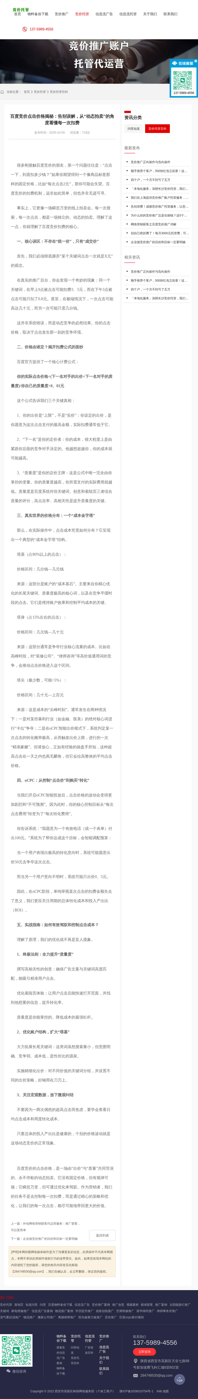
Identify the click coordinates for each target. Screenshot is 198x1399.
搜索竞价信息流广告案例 (61, 1355)
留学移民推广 (145, 1311)
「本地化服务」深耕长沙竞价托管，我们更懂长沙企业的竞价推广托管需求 (159, 189)
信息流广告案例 (42, 1311)
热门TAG (7, 1297)
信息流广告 (82, 1304)
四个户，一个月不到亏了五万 (150, 180)
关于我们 (104, 1360)
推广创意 (118, 1304)
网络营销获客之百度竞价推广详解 (153, 224)
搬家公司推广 (47, 1317)
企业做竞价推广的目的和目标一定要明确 (158, 242)
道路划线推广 (105, 1311)
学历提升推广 (84, 1311)
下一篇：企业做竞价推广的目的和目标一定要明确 (44, 1238)
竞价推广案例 (101, 1304)
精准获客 (147, 1304)
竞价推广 (111, 1317)
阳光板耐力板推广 (90, 1317)
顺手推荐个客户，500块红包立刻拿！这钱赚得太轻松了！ (159, 171)
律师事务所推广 (167, 1311)
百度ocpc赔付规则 (131, 1317)
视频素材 (133, 1304)
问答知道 (134, 128)
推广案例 (161, 1304)
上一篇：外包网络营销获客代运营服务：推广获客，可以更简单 (46, 1227)
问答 (43, 1304)
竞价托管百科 (59, 91)
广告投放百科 (89, 1350)
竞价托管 (40, 91)
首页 (27, 91)
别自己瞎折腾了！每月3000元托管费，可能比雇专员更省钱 (160, 233)
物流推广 (29, 1317)
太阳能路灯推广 (180, 1304)
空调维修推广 (125, 1311)
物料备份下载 (61, 1338)
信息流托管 (90, 1338)
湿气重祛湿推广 (10, 1317)
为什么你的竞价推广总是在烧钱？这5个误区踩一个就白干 (159, 216)
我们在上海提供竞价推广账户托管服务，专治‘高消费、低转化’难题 (159, 198)
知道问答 (32, 1304)
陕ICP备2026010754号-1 (136, 1391)
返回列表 (102, 1235)
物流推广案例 (64, 1311)
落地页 (18, 1304)
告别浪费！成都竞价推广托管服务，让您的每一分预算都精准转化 (159, 207)
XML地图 (162, 1391)
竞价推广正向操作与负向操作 (150, 162)
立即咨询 (144, 1351)
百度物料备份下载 (60, 1304)
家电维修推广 (20, 1311)
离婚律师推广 (67, 1317)
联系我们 (104, 1371)
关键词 (4, 1311)
